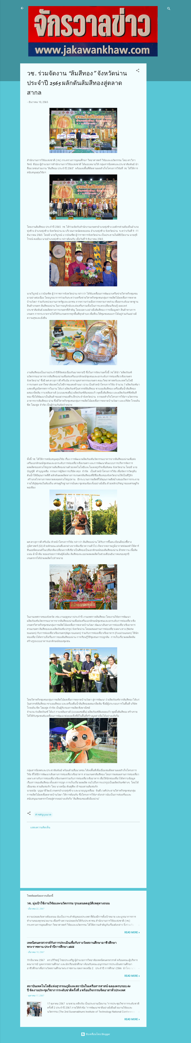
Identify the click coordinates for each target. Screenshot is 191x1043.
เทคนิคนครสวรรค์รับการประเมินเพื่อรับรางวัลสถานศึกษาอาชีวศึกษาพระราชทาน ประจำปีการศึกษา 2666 (71, 945)
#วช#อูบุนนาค (43, 814)
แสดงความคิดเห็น (40, 827)
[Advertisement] (160, 114)
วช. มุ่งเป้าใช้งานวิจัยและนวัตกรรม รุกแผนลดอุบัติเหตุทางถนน (68, 903)
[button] (138, 71)
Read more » (132, 932)
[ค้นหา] (169, 9)
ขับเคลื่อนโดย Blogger (95, 1034)
